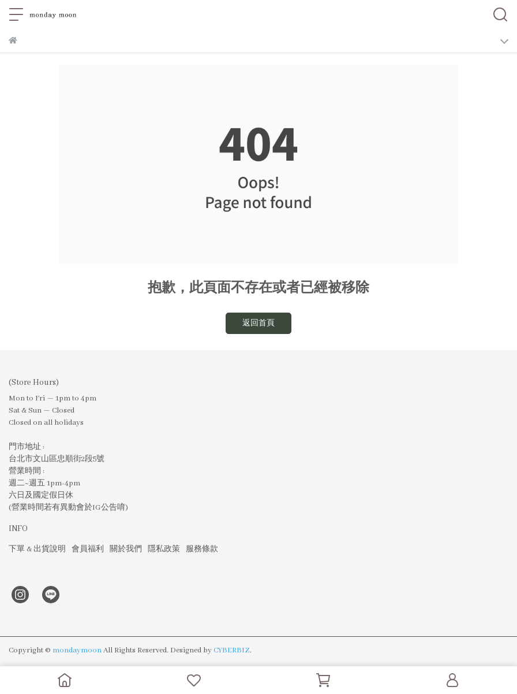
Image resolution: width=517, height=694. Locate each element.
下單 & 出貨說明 (37, 549)
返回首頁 (258, 323)
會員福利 (88, 549)
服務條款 (202, 549)
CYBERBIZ (231, 650)
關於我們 (126, 549)
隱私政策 (164, 549)
